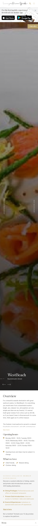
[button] (6, 378)
